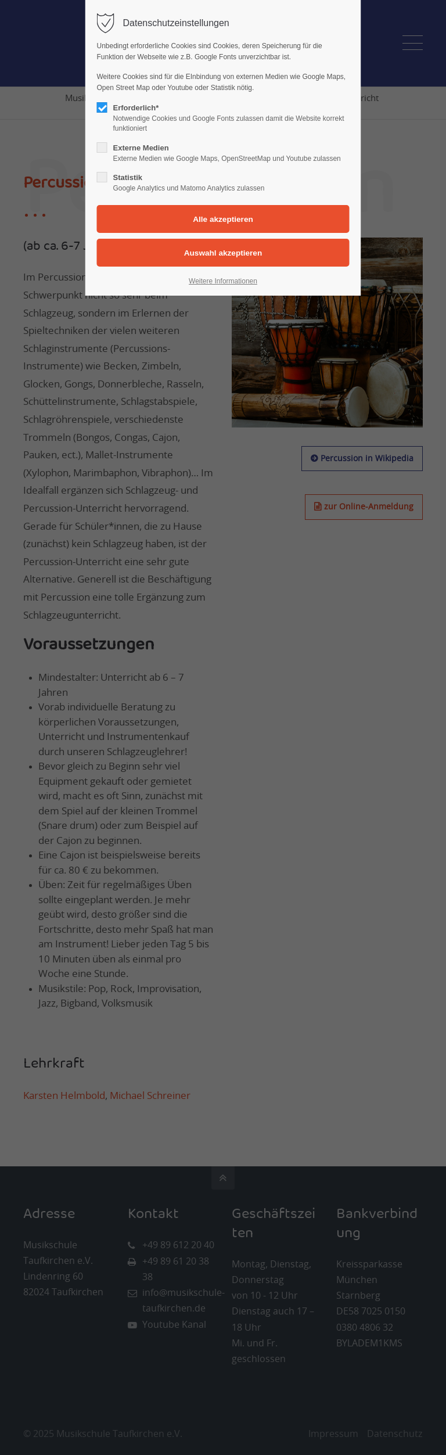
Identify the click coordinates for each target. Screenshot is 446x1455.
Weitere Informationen (223, 281)
